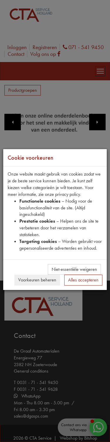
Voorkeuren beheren (37, 280)
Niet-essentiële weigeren (74, 269)
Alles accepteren (83, 280)
